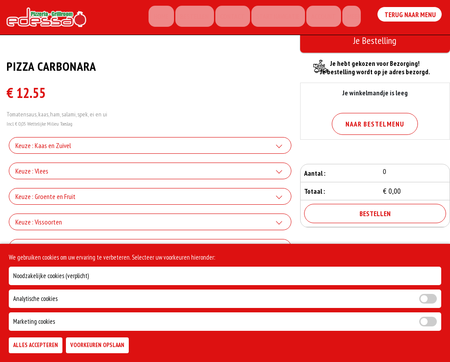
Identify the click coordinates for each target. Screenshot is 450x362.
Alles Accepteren (35, 345)
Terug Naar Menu (410, 15)
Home (175, 17)
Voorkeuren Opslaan (97, 345)
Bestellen (206, 17)
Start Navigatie (283, 17)
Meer (353, 17)
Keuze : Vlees (31, 173)
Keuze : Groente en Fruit (45, 199)
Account (325, 17)
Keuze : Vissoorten (38, 224)
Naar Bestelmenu (374, 123)
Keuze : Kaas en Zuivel (43, 148)
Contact (241, 17)
